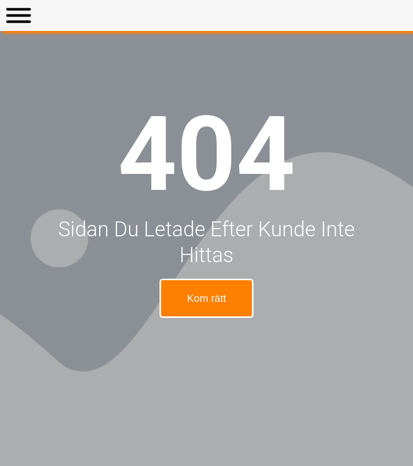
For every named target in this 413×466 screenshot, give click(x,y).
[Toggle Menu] (18, 15)
